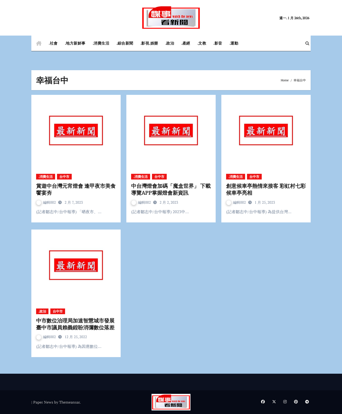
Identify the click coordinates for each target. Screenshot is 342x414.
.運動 (233, 43)
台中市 (64, 176)
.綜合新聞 (124, 43)
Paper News (43, 402)
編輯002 (46, 202)
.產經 (185, 43)
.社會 (53, 43)
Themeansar (69, 402)
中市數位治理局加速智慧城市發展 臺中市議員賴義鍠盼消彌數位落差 (75, 324)
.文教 (201, 43)
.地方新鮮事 (75, 43)
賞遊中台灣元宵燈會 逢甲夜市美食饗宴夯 (76, 189)
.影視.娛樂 (149, 43)
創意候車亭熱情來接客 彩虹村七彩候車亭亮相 (266, 189)
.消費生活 (101, 43)
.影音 (217, 43)
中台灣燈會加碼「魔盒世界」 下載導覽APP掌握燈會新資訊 (171, 189)
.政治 (169, 43)
